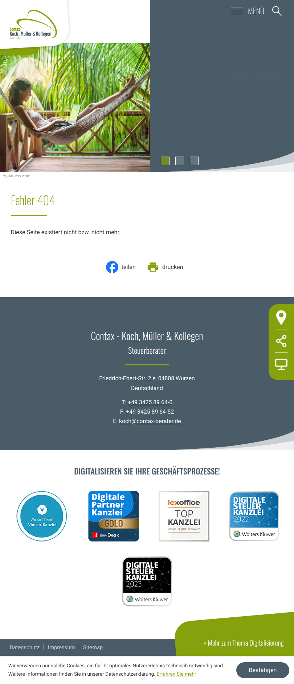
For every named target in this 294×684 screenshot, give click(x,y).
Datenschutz (25, 647)
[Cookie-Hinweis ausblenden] (262, 670)
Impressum (61, 647)
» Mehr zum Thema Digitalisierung (248, 646)
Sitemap (93, 647)
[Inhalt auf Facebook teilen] (123, 267)
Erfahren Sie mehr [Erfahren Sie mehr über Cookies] (176, 674)
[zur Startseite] (33, 24)
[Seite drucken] (167, 267)
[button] (228, 11)
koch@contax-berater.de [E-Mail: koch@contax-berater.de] (150, 421)
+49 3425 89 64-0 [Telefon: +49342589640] (150, 402)
